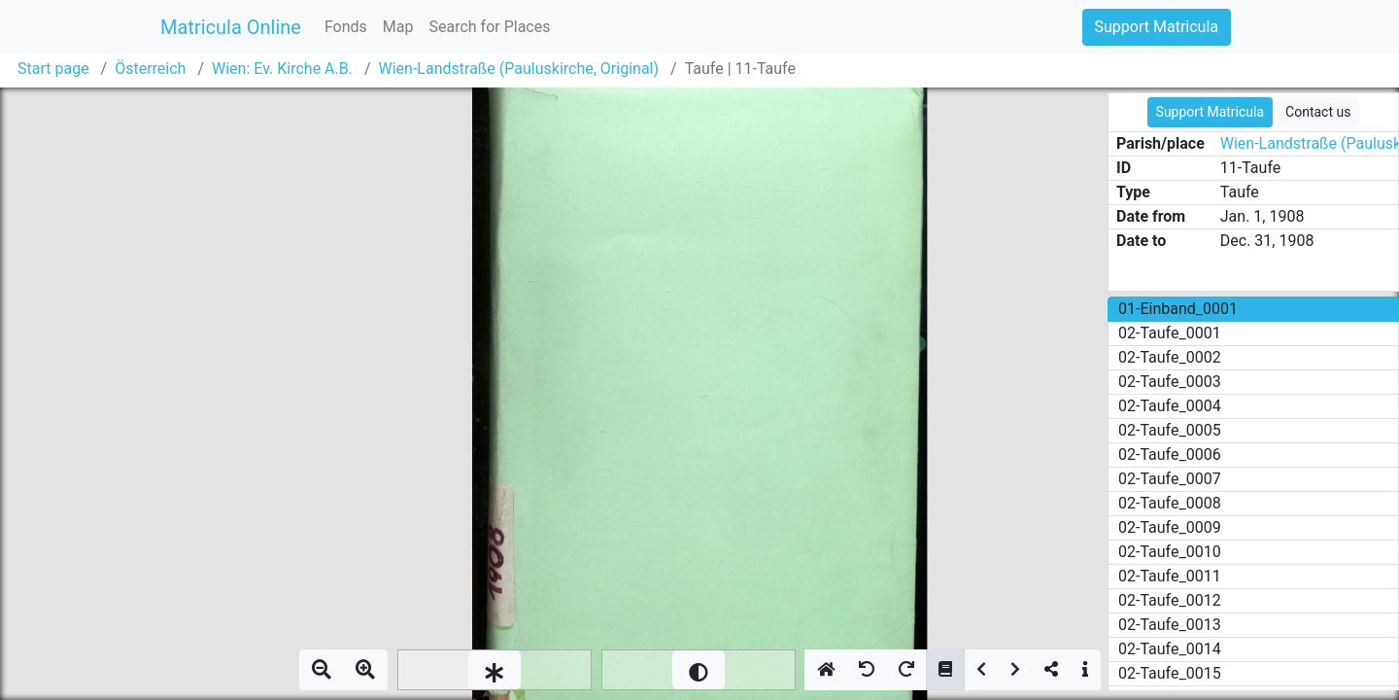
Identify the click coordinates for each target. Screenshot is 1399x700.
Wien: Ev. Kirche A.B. (282, 68)
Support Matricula (1156, 27)
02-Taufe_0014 (1169, 649)
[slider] (494, 669)
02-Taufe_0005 (1169, 430)
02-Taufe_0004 (1169, 406)
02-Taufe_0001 (1169, 333)
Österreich (150, 68)
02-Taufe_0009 (1169, 527)
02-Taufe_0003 (1169, 381)
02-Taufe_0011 (1169, 576)
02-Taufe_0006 (1169, 454)
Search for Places (489, 27)
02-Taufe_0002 (1169, 357)
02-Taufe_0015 (1169, 673)
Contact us (1317, 112)
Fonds (345, 27)
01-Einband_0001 (1178, 308)
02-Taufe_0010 (1169, 551)
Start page (53, 68)
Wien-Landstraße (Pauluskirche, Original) (519, 68)
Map (398, 27)
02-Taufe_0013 (1169, 624)
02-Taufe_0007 (1169, 479)
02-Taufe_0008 (1169, 503)
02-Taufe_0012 (1169, 600)
